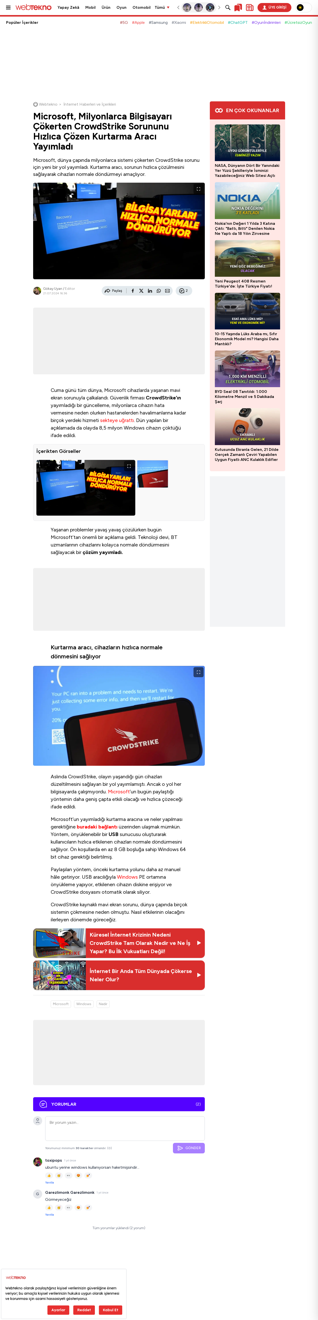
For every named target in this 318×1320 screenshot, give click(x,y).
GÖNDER (189, 1148)
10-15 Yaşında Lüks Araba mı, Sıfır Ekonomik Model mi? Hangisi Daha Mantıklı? (247, 338)
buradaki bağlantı (97, 827)
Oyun (121, 7)
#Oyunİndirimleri (266, 22)
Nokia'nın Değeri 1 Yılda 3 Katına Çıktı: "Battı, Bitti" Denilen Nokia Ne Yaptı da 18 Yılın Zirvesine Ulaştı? (245, 228)
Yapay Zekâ (68, 7)
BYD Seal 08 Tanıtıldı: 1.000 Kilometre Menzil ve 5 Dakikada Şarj (244, 396)
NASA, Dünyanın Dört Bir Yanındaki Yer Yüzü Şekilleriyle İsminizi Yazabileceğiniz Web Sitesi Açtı (247, 170)
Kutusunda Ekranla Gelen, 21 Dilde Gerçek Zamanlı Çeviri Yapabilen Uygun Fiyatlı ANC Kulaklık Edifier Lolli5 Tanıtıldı (247, 454)
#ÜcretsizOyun (298, 22)
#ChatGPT (238, 22)
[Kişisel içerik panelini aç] (249, 7)
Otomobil (142, 7)
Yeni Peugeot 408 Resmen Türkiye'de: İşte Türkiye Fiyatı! (243, 284)
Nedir (103, 1004)
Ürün (106, 7)
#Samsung (158, 22)
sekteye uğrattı (117, 420)
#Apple (138, 22)
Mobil (90, 7)
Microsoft (119, 792)
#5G (124, 22)
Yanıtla (49, 1182)
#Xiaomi (179, 22)
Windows (127, 877)
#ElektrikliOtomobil (207, 22)
